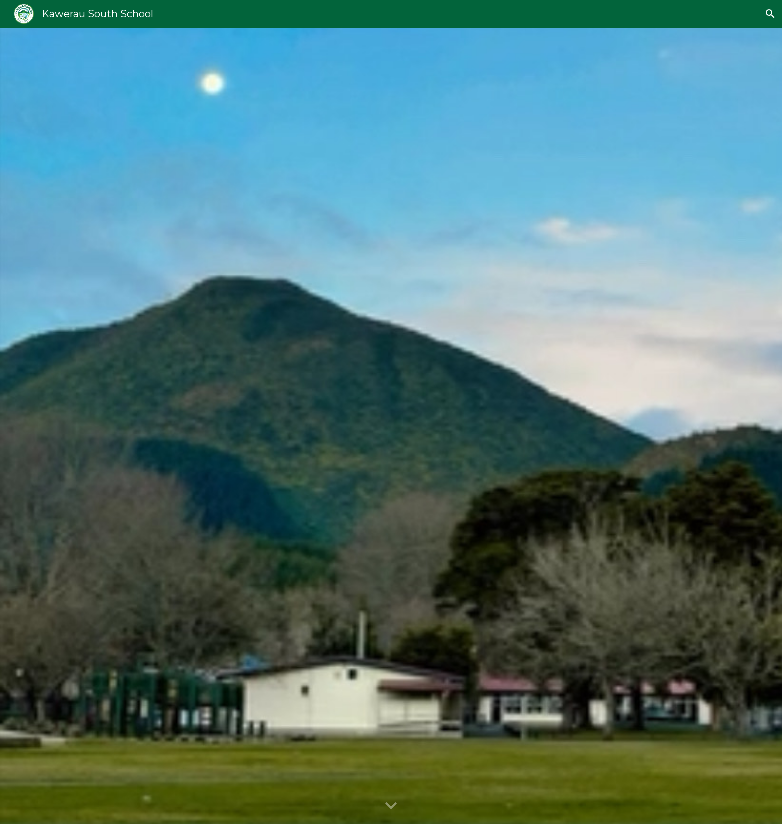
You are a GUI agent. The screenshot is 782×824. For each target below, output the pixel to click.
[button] (770, 14)
